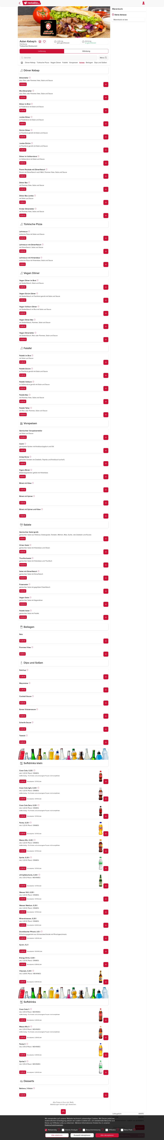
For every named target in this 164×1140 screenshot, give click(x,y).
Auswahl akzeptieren (82, 1135)
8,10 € (22, 476)
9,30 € (22, 110)
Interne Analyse (71, 1129)
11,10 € (22, 123)
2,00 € (22, 938)
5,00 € (22, 641)
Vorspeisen (73, 63)
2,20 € (22, 925)
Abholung (86, 51)
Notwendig (52, 1129)
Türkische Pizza (43, 63)
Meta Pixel (128, 1129)
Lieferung (42, 51)
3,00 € (22, 964)
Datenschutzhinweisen (54, 1125)
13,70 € (22, 97)
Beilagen (89, 63)
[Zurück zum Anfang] (63, 1111)
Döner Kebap (30, 63)
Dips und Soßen (100, 63)
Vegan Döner (55, 63)
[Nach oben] (22, 62)
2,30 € (22, 676)
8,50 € (22, 238)
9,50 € (22, 137)
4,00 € (22, 703)
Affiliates (113, 1129)
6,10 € (22, 654)
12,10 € (22, 591)
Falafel (65, 63)
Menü (103, 58)
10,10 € (22, 163)
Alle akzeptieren (107, 1135)
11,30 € (22, 150)
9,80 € (22, 287)
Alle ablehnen (57, 1135)
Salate (81, 63)
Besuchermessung (93, 1129)
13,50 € (23, 84)
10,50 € (23, 565)
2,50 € (22, 781)
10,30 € (23, 437)
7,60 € (22, 450)
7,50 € (22, 490)
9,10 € (22, 264)
